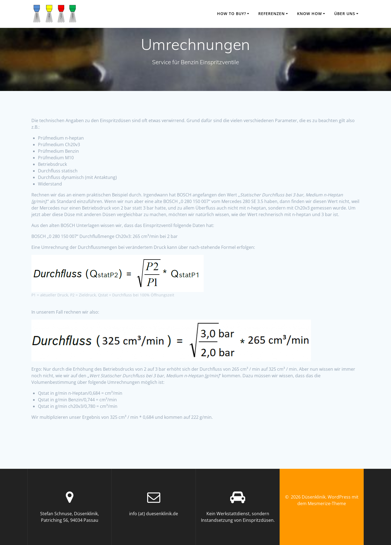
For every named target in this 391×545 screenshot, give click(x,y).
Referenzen (271, 13)
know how (309, 13)
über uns (344, 13)
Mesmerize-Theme (327, 503)
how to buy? (231, 13)
